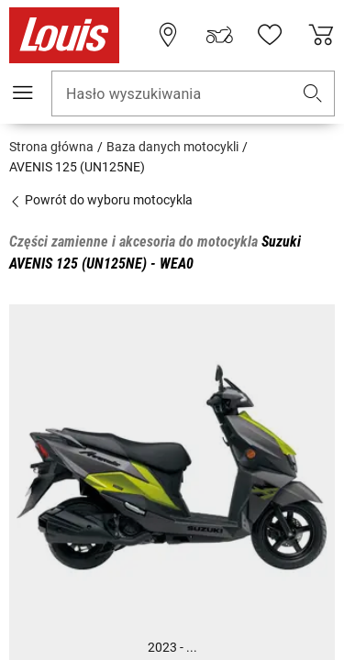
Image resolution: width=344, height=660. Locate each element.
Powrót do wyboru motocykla (101, 199)
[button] (313, 94)
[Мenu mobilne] (23, 92)
